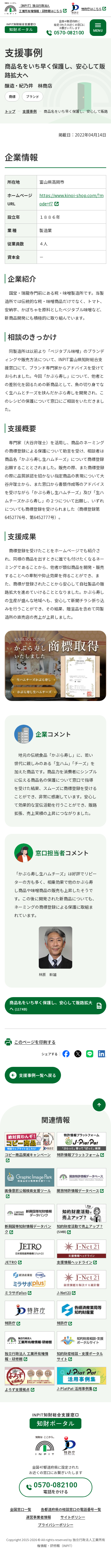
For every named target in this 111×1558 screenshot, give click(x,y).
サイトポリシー (72, 1516)
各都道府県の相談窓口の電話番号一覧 (71, 1509)
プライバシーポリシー (55, 1524)
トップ (10, 111)
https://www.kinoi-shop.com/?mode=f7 (71, 200)
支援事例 (29, 111)
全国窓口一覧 (20, 1509)
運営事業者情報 (38, 1516)
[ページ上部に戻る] (99, 1105)
